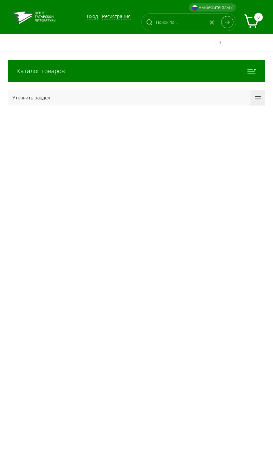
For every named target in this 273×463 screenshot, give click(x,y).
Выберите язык (212, 8)
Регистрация (116, 16)
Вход (92, 16)
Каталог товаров (136, 71)
